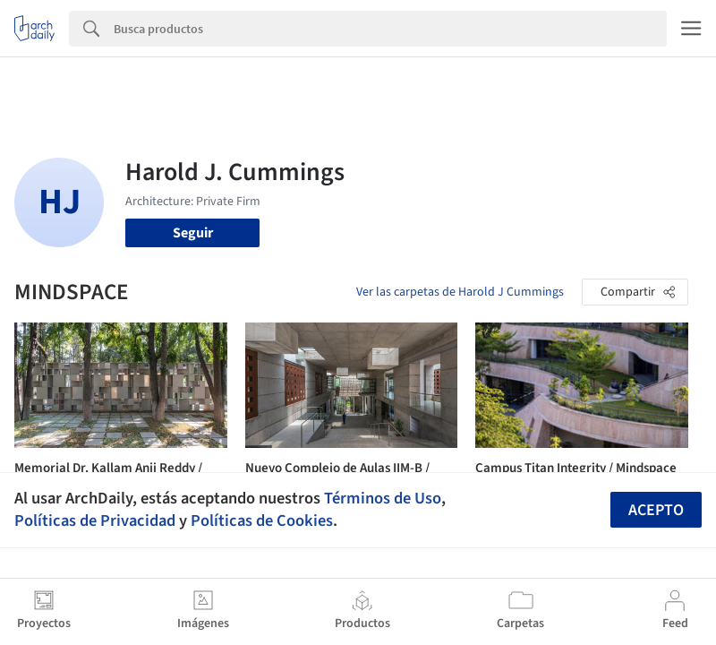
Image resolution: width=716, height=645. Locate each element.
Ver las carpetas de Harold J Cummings (460, 292)
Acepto (656, 510)
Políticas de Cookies (262, 520)
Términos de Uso (382, 498)
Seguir (193, 233)
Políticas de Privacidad (94, 520)
